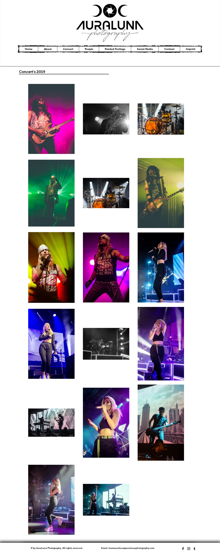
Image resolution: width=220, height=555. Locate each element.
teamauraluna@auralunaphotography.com (131, 548)
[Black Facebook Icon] (183, 549)
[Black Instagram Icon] (189, 549)
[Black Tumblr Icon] (194, 549)
